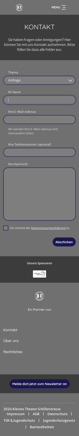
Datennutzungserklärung (48, 228)
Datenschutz (57, 414)
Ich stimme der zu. (40, 228)
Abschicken (64, 242)
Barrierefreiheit (42, 427)
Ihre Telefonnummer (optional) (29, 144)
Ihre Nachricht (18, 164)
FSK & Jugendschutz (19, 420)
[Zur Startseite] (19, 7)
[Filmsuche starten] (72, 7)
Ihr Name (14, 92)
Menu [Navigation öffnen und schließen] (59, 7)
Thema (13, 72)
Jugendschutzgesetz (59, 420)
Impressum (16, 414)
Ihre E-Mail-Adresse (22, 112)
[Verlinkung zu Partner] (39, 274)
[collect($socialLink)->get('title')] (26, 365)
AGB (36, 414)
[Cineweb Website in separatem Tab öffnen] (39, 313)
